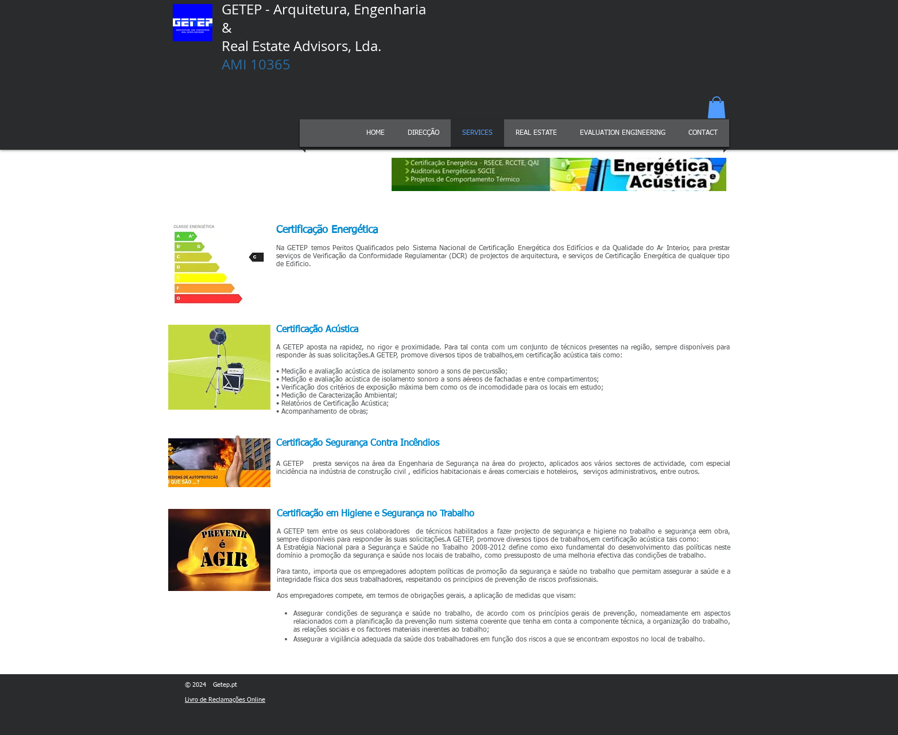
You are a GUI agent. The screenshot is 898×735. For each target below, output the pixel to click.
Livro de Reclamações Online (225, 700)
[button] (716, 107)
